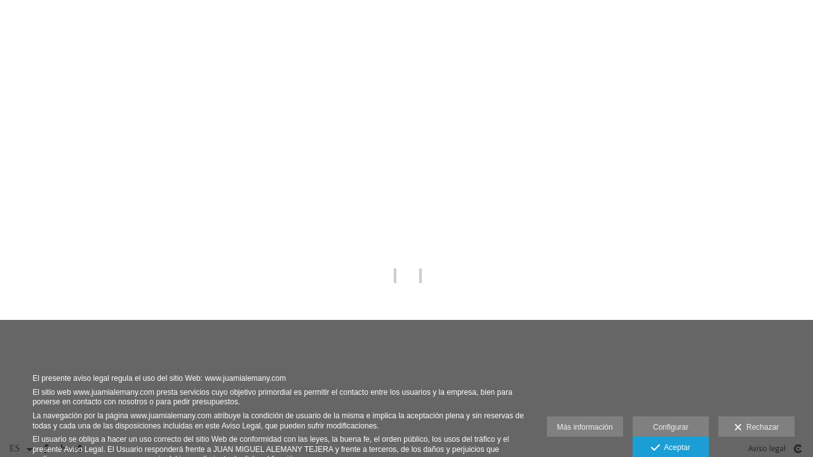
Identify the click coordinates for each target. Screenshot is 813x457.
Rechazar (756, 428)
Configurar (671, 427)
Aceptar (670, 448)
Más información (585, 427)
